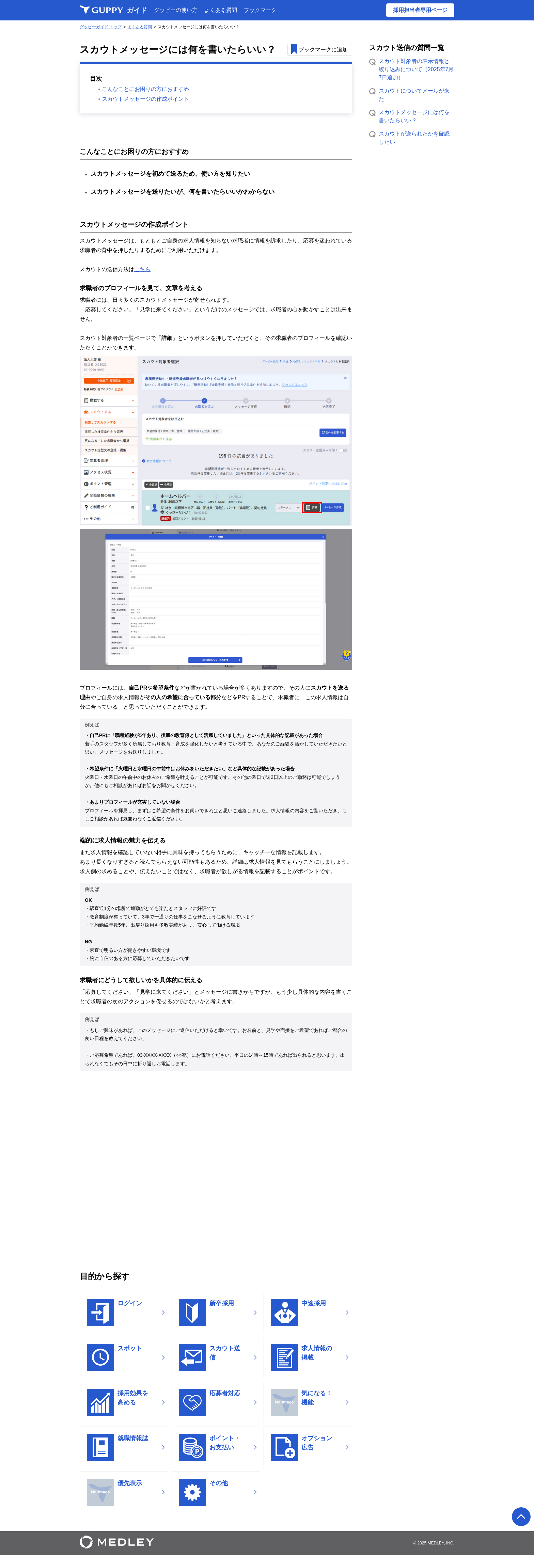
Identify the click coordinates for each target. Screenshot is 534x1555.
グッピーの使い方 (176, 10)
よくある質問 (220, 10)
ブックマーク (260, 10)
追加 (323, 50)
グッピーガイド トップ (101, 27)
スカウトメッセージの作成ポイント (145, 100)
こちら (142, 270)
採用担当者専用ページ (420, 10)
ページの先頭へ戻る (521, 1516)
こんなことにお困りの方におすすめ (145, 90)
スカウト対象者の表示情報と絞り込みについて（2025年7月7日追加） (416, 69)
